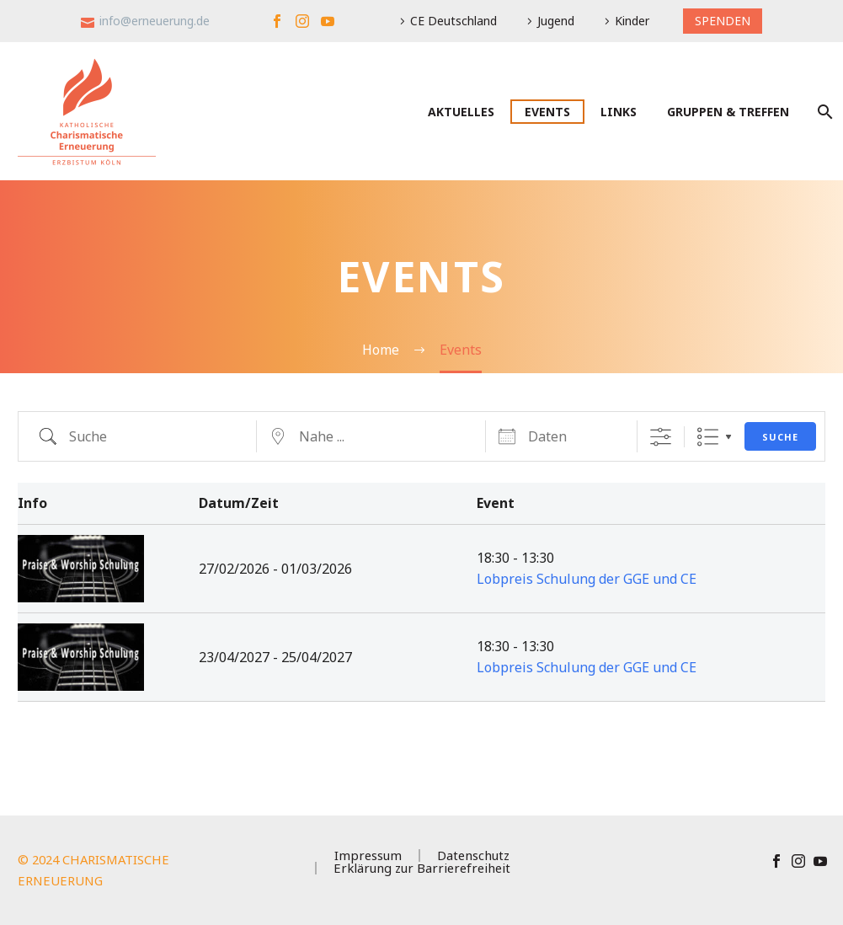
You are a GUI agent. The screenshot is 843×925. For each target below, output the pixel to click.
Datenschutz (473, 855)
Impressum (368, 855)
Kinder (632, 21)
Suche (780, 436)
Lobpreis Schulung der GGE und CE (586, 578)
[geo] (371, 436)
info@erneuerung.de (154, 21)
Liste (707, 436)
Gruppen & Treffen (728, 112)
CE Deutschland (453, 21)
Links (618, 112)
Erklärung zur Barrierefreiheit (421, 868)
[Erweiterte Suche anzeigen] (660, 436)
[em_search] (141, 436)
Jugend (555, 21)
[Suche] (823, 111)
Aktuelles (461, 112)
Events (547, 112)
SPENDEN (722, 21)
